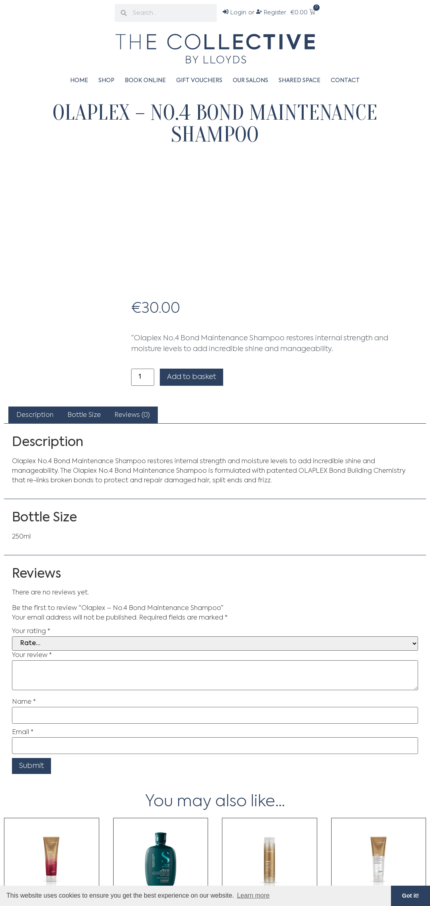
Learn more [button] (253, 895)
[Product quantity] (142, 377)
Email (22, 732)
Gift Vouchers (199, 80)
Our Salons (250, 80)
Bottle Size (84, 415)
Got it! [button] (410, 895)
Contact (345, 80)
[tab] (34, 415)
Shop (106, 80)
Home (79, 80)
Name (24, 702)
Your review (32, 655)
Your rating (31, 631)
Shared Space (299, 80)
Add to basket (191, 377)
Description (34, 415)
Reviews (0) (132, 415)
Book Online (145, 80)
